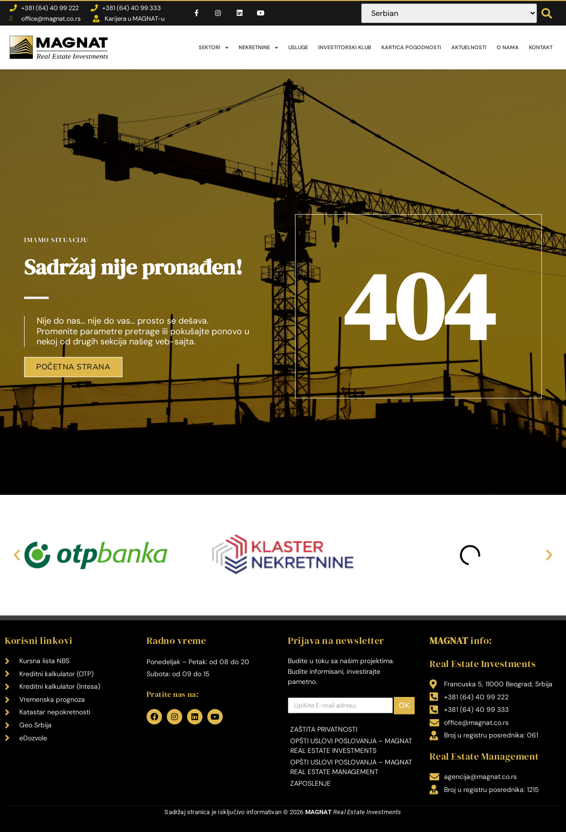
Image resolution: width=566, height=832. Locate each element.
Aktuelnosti (468, 47)
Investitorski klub (344, 47)
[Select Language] (449, 13)
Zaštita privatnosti (323, 729)
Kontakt (541, 47)
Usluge (298, 47)
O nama (508, 47)
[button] (546, 13)
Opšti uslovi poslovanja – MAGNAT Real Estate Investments (351, 746)
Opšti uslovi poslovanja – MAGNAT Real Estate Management (351, 767)
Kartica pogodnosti (411, 47)
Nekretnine (258, 47)
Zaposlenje (310, 783)
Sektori (214, 47)
